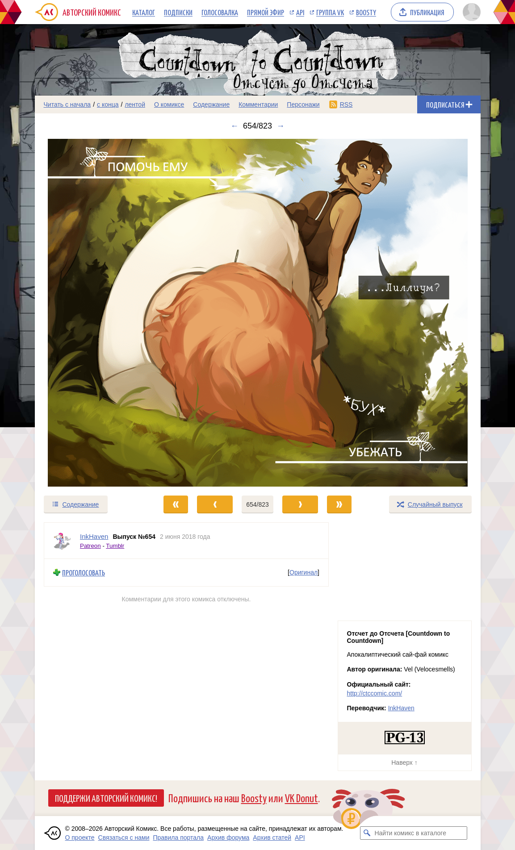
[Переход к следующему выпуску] (258, 313)
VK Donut (301, 797)
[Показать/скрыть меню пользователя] (470, 12)
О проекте (80, 837)
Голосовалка (219, 12)
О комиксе (169, 104)
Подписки (178, 12)
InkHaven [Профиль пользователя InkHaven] (94, 536)
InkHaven (401, 708)
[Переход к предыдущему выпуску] (91, 313)
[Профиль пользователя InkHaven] (62, 541)
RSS (346, 104)
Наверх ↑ (404, 762)
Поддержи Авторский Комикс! (106, 798)
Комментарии (258, 104)
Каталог (143, 12)
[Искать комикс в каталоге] (366, 833)
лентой (135, 104)
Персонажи (303, 104)
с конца (108, 104)
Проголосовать (83, 572)
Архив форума (228, 837)
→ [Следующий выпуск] (280, 125)
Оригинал (303, 572)
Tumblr (115, 545)
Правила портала (178, 837)
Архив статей (272, 837)
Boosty (366, 12)
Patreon (90, 545)
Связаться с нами (124, 837)
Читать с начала (67, 104)
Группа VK (330, 12)
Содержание (211, 104)
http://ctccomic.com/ (374, 693)
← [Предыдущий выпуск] (234, 125)
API (300, 12)
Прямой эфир (265, 12)
